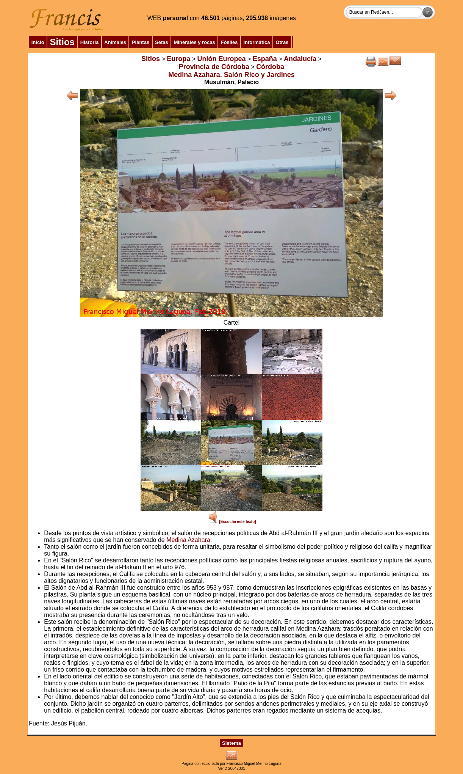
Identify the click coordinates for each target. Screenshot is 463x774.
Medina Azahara (188, 540)
